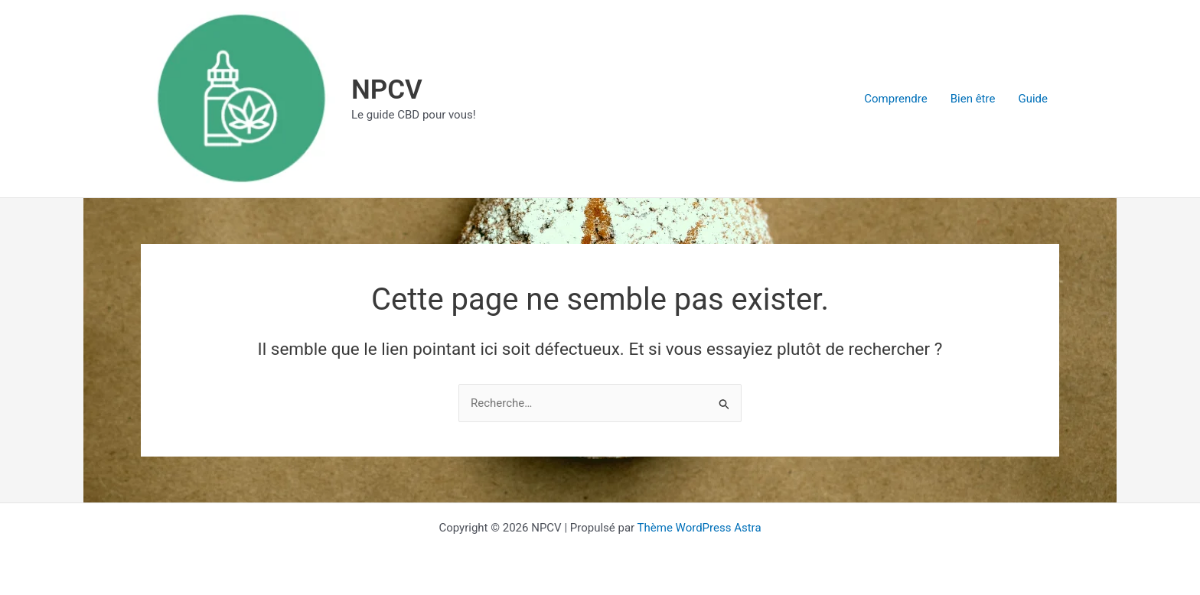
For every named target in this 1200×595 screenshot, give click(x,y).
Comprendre (895, 99)
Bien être (973, 99)
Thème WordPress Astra (699, 528)
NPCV (386, 90)
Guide (1033, 99)
